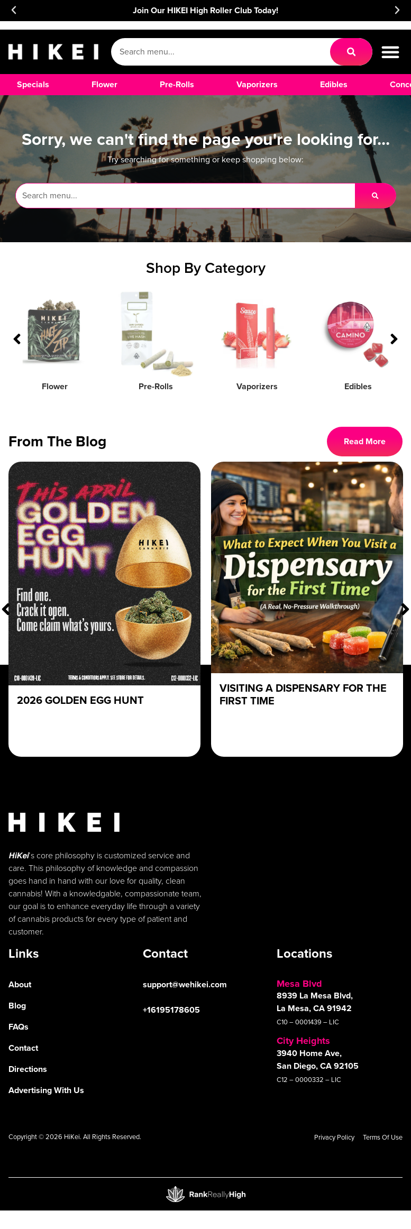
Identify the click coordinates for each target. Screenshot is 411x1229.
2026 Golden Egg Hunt (80, 700)
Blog (17, 1005)
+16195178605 (171, 1010)
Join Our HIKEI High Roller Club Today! (205, 10)
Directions (27, 1069)
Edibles (358, 386)
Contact (23, 1048)
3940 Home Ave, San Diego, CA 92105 (318, 1059)
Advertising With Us (46, 1090)
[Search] (351, 52)
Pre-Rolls (156, 386)
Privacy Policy (334, 1137)
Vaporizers (257, 386)
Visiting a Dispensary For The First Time (303, 694)
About (19, 984)
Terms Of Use (383, 1137)
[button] (13, 10)
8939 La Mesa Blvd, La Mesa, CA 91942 (315, 1001)
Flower (55, 386)
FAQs (18, 1027)
